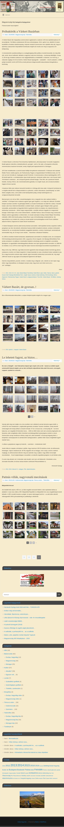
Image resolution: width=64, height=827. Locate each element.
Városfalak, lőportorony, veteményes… (16, 614)
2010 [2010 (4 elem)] (3, 766)
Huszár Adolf (5, 275)
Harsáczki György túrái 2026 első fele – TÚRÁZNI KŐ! (22, 607)
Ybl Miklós (53, 277)
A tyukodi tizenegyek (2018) (13, 624)
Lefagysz (21, 469)
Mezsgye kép (10, 723)
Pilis (25, 469)
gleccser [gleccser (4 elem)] (53, 770)
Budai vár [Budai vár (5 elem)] (5, 770)
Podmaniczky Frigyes (13, 277)
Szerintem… (10, 709)
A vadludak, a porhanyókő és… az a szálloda (19, 631)
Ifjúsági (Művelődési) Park (16, 275)
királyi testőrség (40, 275)
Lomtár (6, 678)
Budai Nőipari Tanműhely (26, 273)
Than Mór (39, 277)
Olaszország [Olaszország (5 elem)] (6, 775)
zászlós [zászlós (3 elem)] (41, 778)
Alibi (5, 650)
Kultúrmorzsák (19, 480)
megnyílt (16, 349)
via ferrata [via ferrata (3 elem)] (15, 778)
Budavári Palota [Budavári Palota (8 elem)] (23, 770)
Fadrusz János (51, 273)
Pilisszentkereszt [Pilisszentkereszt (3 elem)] (17, 775)
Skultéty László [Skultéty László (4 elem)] (25, 775)
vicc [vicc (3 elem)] (19, 778)
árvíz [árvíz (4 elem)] (51, 778)
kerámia (34, 275)
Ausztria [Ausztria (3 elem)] (41, 765)
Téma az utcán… (9, 702)
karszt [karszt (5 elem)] (23, 773)
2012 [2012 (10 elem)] (8, 765)
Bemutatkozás (13, 738)
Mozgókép (7, 692)
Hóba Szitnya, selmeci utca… (18, 742)
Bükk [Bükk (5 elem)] (32, 770)
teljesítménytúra (31, 469)
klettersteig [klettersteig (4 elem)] (46, 773)
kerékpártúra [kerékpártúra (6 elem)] (33, 773)
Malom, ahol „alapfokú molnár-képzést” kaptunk (19, 635)
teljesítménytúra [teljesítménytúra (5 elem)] (7, 778)
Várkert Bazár (46, 277)
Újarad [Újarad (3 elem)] (47, 778)
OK (58, 594)
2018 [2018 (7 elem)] (37, 766)
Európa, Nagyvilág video (14, 695)
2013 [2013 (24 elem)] (14, 765)
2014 (7, 273)
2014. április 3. (9, 349)
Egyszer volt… (10, 674)
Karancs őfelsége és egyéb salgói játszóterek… (19, 628)
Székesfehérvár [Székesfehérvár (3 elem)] (49, 775)
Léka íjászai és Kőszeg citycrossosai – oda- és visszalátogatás (24, 617)
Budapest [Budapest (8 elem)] (13, 770)
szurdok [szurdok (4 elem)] (43, 775)
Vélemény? (56, 34)
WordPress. (43, 822)
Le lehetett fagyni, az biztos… (20, 357)
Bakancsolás (8, 654)
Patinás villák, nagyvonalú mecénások (24, 477)
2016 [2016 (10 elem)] (32, 765)
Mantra (37, 822)
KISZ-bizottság (49, 275)
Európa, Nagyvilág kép (13, 716)
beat (18, 273)
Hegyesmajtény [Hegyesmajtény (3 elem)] (12, 773)
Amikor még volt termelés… (13, 610)
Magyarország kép (20, 34)
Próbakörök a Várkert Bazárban (20, 31)
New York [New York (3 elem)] (51, 773)
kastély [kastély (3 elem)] (26, 773)
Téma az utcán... (38, 480)
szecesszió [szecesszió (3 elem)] (33, 775)
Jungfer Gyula (27, 275)
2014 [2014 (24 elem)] (20, 765)
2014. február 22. (13, 469)
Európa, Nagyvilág (12, 657)
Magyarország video (12, 699)
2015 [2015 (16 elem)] (27, 765)
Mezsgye (9, 664)
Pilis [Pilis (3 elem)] (12, 775)
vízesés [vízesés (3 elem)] (33, 778)
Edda (45, 273)
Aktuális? (9, 671)
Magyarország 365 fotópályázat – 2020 (17, 638)
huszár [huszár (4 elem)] (18, 773)
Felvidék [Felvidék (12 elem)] (38, 769)
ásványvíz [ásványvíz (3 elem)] (55, 778)
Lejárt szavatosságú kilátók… (13, 621)
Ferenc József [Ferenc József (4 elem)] (47, 770)
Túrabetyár (7, 726)
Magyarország (10, 661)
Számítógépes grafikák (13, 685)
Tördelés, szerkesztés (13, 688)
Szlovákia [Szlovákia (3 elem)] (38, 775)
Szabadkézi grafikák (12, 681)
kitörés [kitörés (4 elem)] (40, 773)
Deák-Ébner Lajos (38, 273)
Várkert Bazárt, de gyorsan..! (19, 286)
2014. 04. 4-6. (12, 273)
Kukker (6, 667)
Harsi (6, 34)
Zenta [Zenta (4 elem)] (37, 778)
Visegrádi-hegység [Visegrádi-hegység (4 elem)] (25, 778)
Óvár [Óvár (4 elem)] (44, 778)
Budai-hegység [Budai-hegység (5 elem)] (54, 766)
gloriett (57, 273)
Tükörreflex (29, 34)
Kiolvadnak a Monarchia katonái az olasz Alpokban (31, 752)
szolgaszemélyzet (32, 277)
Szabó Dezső (23, 277)
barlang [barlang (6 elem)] (46, 766)
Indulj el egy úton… (23, 822)
